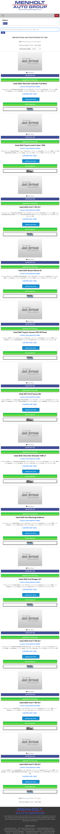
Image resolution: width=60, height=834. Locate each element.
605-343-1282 (31, 75)
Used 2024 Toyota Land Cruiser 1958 (30, 145)
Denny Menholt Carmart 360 (47, 833)
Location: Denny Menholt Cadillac (30, 86)
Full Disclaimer (34, 820)
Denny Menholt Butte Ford (29, 829)
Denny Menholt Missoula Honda (34, 831)
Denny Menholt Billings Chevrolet (45, 828)
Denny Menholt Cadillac (32, 833)
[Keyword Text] (30, 30)
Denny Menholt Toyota (18, 833)
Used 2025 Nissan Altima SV (30, 270)
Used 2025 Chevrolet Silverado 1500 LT (30, 456)
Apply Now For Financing (30, 80)
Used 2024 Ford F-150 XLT (30, 207)
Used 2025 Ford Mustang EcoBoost (30, 517)
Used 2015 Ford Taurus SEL (30, 394)
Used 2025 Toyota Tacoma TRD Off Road (30, 332)
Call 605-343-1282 (29, 94)
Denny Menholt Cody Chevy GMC (12, 829)
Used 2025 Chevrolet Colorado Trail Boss (30, 83)
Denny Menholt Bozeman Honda (26, 828)
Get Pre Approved (30, 104)
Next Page (38, 45)
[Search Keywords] (3, 33)
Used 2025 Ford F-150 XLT (30, 702)
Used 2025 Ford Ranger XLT (30, 579)
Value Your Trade (31, 99)
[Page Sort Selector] (26, 49)
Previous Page (23, 45)
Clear (5, 23)
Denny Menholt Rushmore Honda (46, 829)
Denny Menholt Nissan (10, 828)
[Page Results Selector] (37, 49)
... (33, 45)
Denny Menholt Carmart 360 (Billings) (14, 831)
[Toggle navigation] (3, 15)
